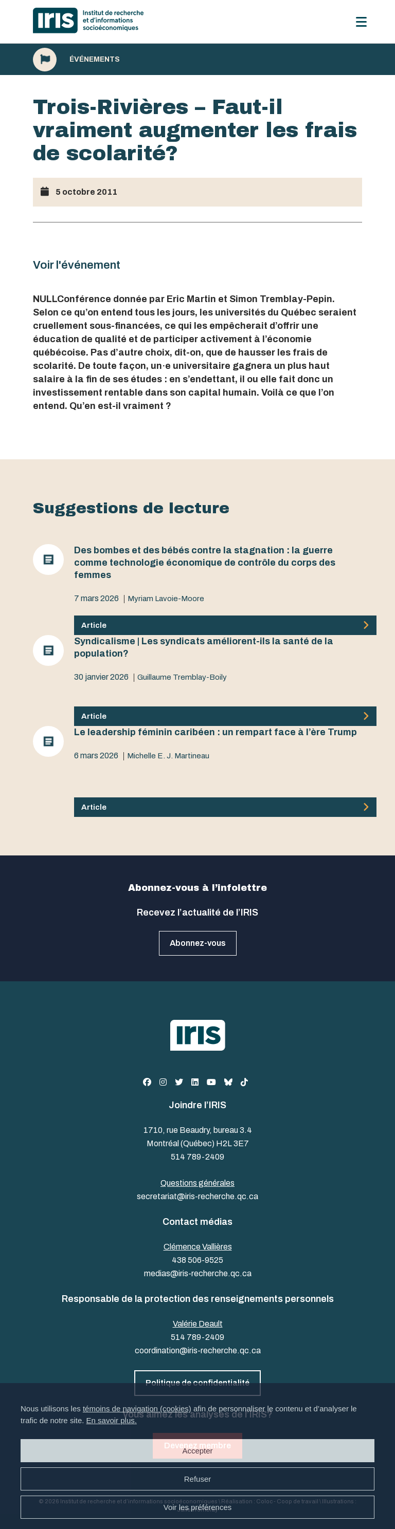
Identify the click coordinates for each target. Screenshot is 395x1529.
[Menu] (361, 22)
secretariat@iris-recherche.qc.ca (197, 1196)
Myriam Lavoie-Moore (166, 598)
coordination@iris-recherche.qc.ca (198, 1350)
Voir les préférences (198, 1507)
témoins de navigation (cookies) (137, 1408)
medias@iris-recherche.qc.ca (198, 1273)
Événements (94, 59)
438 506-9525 (197, 1260)
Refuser (197, 1479)
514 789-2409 (197, 1156)
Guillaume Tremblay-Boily (182, 677)
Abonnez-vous (198, 943)
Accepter (197, 1450)
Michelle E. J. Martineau (168, 756)
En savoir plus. (111, 1420)
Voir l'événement (76, 265)
